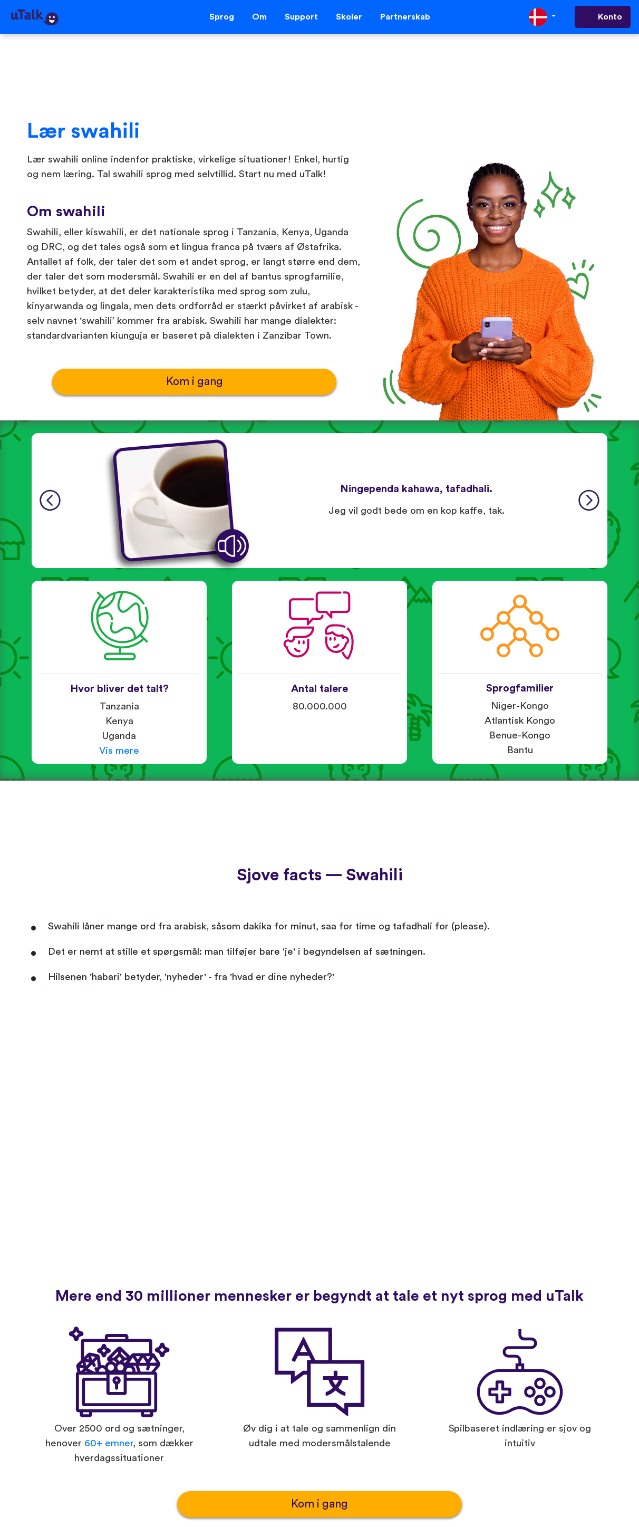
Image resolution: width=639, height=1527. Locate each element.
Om (259, 17)
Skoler (349, 17)
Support (301, 17)
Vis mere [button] (119, 751)
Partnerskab (405, 17)
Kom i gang (194, 381)
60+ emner (108, 1443)
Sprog (221, 17)
